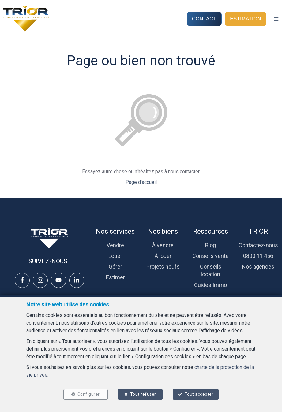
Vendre (115, 245)
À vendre (163, 245)
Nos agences (258, 266)
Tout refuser (143, 394)
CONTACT (204, 18)
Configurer (88, 394)
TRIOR (258, 231)
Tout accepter (199, 394)
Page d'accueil (141, 182)
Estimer (115, 277)
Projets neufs (163, 266)
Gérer (115, 266)
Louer (115, 256)
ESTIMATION (245, 18)
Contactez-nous (258, 245)
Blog (210, 245)
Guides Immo (210, 285)
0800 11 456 (258, 256)
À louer (163, 256)
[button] (276, 19)
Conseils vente (210, 256)
